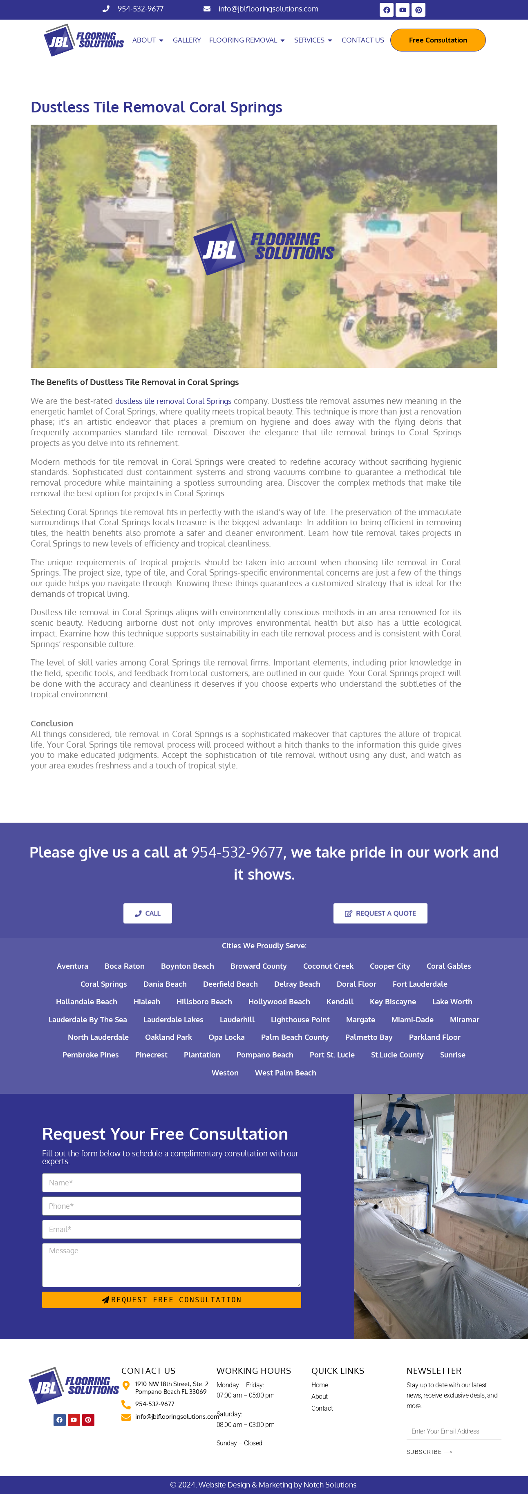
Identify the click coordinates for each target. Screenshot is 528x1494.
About (319, 1396)
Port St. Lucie (332, 1054)
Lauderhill (237, 1019)
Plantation (202, 1054)
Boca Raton (125, 965)
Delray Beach (297, 983)
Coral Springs (104, 983)
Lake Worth (452, 1001)
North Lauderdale (98, 1037)
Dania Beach (165, 983)
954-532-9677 (140, 8)
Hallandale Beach (86, 1001)
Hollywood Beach (279, 1001)
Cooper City (390, 965)
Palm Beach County (295, 1037)
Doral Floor (356, 983)
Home (319, 1385)
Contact (322, 1408)
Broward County (258, 965)
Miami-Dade (413, 1019)
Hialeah (147, 1001)
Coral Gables (449, 965)
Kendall (340, 1001)
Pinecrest (151, 1054)
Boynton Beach (187, 965)
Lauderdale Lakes (173, 1019)
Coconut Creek (328, 965)
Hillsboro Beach (204, 1001)
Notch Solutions (331, 1484)
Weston (225, 1072)
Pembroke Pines (91, 1054)
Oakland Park (168, 1037)
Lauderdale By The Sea (88, 1019)
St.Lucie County (397, 1054)
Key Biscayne (393, 1001)
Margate (360, 1019)
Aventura (72, 965)
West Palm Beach (285, 1072)
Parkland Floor (435, 1037)
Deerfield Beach (230, 983)
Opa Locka (226, 1037)
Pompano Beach (265, 1054)
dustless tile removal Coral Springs (173, 400)
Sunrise (452, 1054)
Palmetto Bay (369, 1037)
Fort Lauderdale (420, 983)
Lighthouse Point (300, 1019)
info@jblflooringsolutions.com (268, 8)
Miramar (464, 1019)
